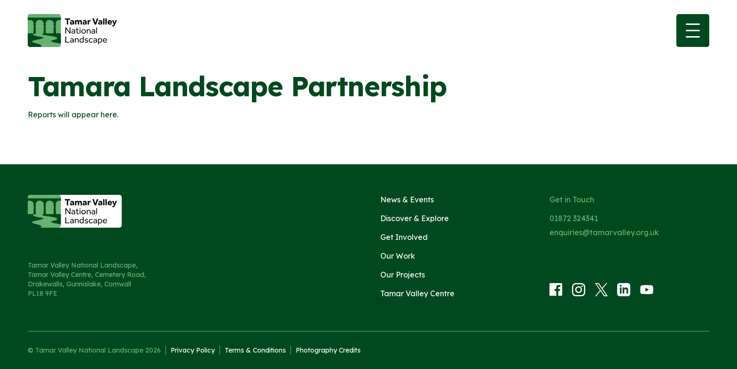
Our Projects (402, 274)
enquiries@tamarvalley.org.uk (604, 232)
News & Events (407, 199)
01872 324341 (573, 218)
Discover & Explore (414, 218)
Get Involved (404, 237)
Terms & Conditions (255, 350)
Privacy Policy (193, 350)
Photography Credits (328, 350)
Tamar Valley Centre (417, 293)
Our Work (397, 256)
